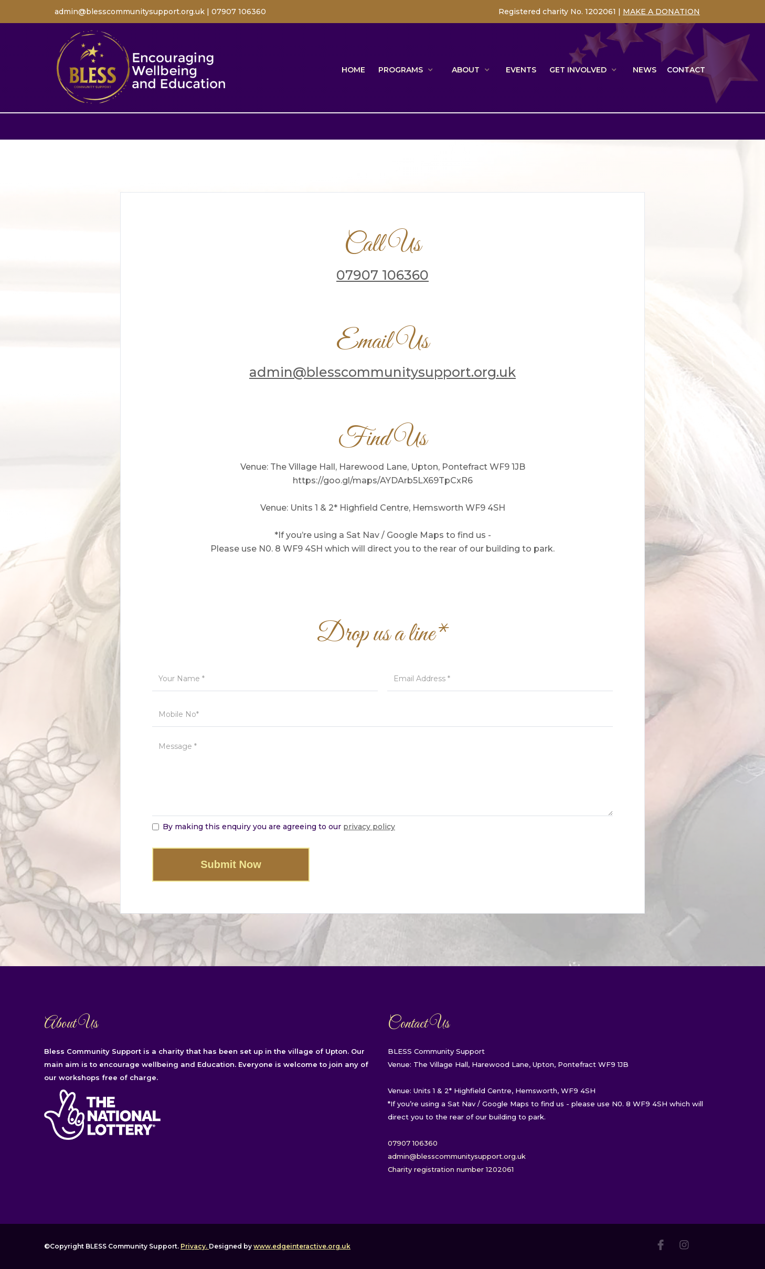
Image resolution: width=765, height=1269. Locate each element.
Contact (686, 70)
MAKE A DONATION (661, 11)
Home (353, 70)
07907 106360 (238, 11)
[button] (407, 69)
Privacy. (194, 1246)
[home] (141, 67)
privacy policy (369, 826)
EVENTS (521, 70)
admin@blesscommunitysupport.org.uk (131, 11)
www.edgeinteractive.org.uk (301, 1246)
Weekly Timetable (667, 126)
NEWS (644, 70)
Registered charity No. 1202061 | (560, 11)
